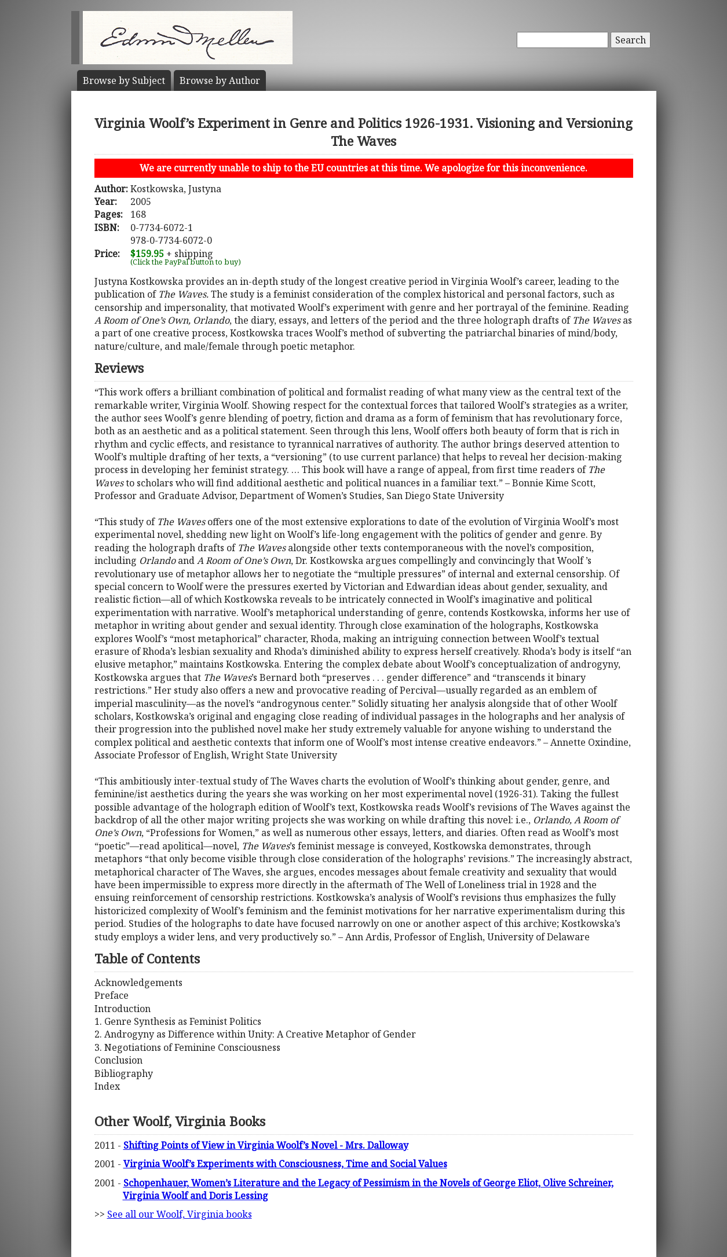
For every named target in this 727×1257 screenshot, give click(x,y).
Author (220, 80)
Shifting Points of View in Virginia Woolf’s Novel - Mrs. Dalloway (265, 1145)
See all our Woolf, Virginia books (179, 1214)
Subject (124, 80)
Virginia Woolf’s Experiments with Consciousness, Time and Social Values (285, 1163)
